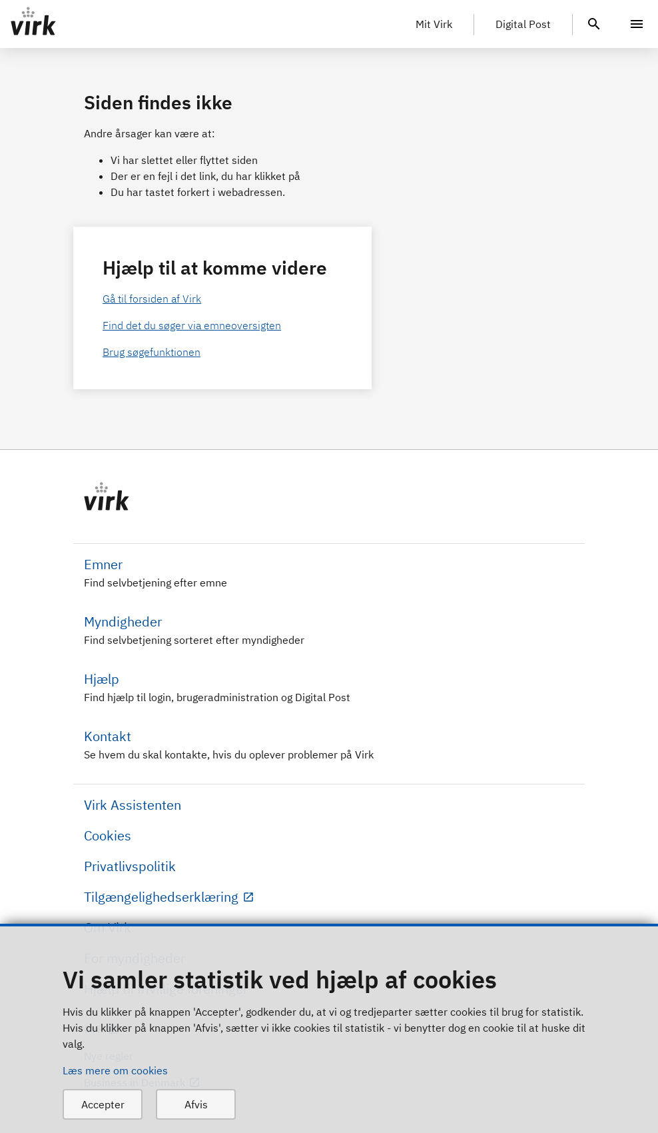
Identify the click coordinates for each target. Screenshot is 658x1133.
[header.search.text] (594, 22)
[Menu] (636, 24)
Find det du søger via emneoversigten (192, 325)
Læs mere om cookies (115, 1070)
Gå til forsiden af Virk (152, 298)
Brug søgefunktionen (151, 352)
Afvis (196, 1104)
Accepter (103, 1104)
